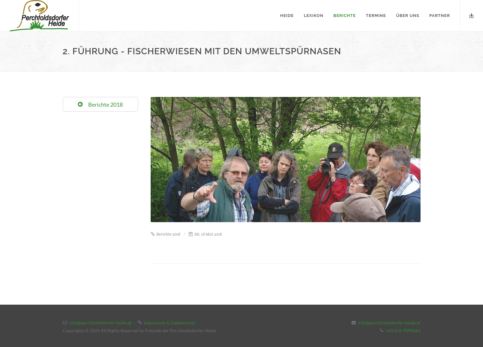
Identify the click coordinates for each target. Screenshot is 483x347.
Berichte (344, 15)
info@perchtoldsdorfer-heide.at (100, 322)
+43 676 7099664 (403, 330)
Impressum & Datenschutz (169, 322)
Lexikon (313, 15)
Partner (439, 15)
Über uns (407, 15)
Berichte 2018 (165, 234)
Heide (287, 15)
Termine (376, 15)
